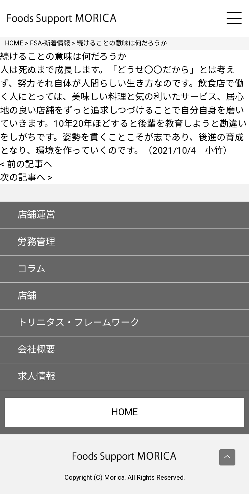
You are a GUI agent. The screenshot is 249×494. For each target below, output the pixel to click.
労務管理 (36, 241)
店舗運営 (36, 214)
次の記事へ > (26, 177)
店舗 (27, 295)
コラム (31, 268)
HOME (125, 412)
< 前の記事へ (26, 164)
